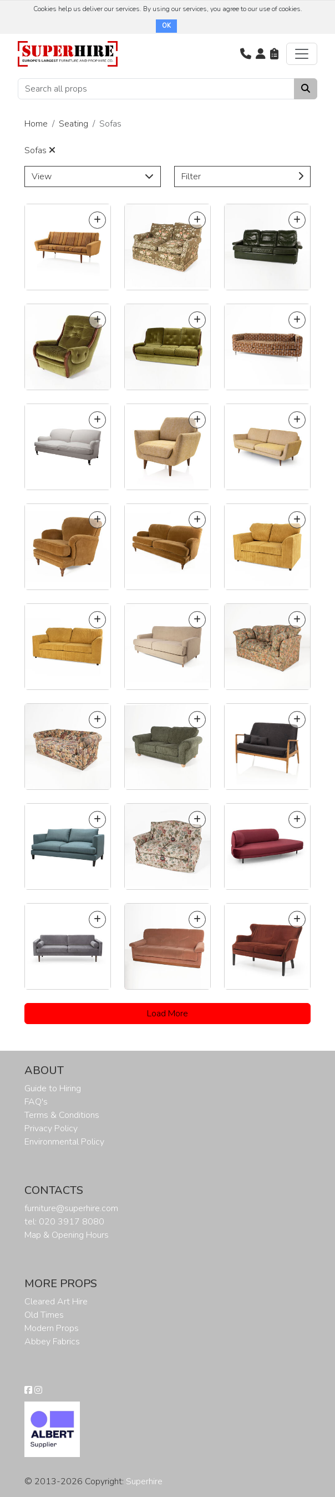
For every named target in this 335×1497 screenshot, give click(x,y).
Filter (242, 176)
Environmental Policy (64, 1142)
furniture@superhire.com (71, 1208)
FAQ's (36, 1102)
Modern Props (51, 1328)
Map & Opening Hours (66, 1235)
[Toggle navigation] (301, 54)
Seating (73, 124)
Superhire (144, 1481)
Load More (167, 1013)
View (93, 176)
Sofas (39, 150)
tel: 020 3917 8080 (64, 1222)
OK (166, 26)
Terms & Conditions (61, 1115)
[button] (245, 53)
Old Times (44, 1315)
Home (36, 124)
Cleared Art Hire (56, 1302)
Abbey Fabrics (52, 1341)
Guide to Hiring (52, 1088)
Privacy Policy (51, 1128)
